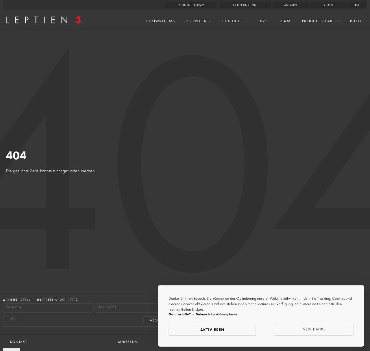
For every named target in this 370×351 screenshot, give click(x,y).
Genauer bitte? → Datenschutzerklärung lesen (203, 314)
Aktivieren (212, 329)
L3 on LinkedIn (245, 5)
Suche (328, 5)
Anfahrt (290, 5)
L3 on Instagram (191, 5)
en (357, 5)
